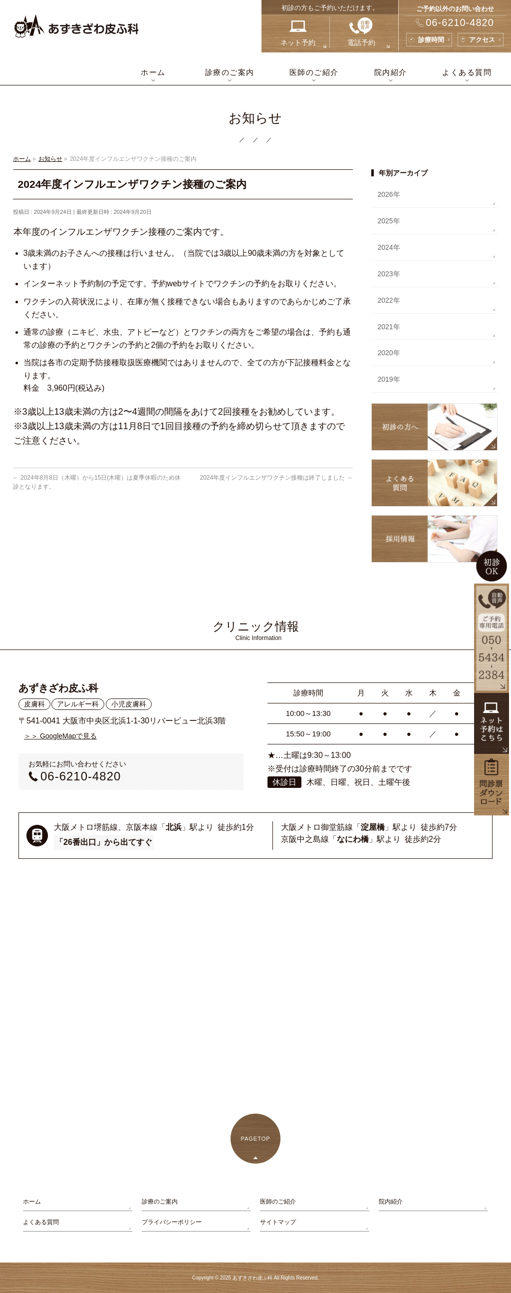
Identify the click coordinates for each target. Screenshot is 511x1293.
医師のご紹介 (278, 1201)
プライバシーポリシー (172, 1222)
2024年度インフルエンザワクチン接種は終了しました (276, 477)
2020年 (388, 353)
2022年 (388, 300)
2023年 (388, 274)
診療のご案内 (160, 1201)
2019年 (388, 379)
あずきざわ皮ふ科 (252, 1278)
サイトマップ (278, 1222)
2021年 (388, 327)
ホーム (32, 1201)
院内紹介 (391, 1201)
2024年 (388, 247)
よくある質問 (41, 1222)
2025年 (388, 221)
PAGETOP (255, 1139)
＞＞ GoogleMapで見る (60, 736)
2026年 (388, 194)
